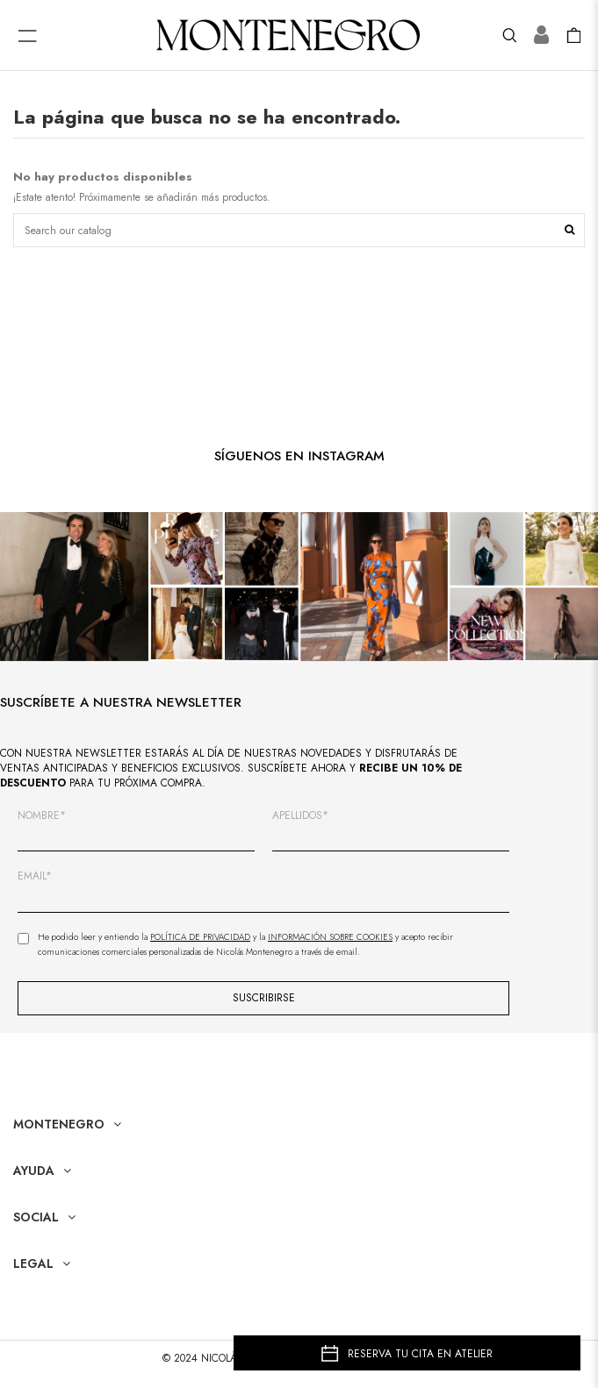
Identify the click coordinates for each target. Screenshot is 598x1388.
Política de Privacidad (200, 936)
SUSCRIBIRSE (264, 998)
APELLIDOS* (300, 815)
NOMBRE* (42, 815)
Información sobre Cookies (330, 936)
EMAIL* (35, 876)
